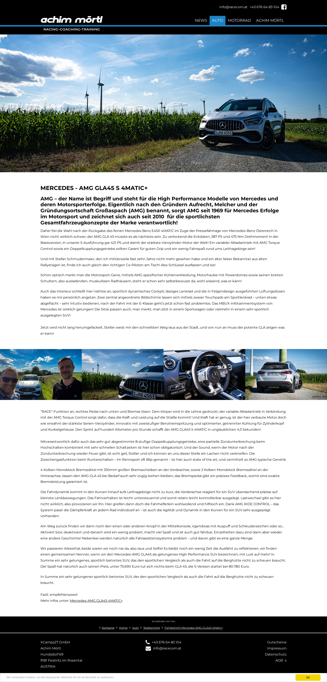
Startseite (108, 627)
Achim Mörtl (270, 20)
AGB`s (281, 660)
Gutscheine (277, 642)
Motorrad (239, 20)
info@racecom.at (167, 648)
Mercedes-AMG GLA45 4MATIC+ (96, 601)
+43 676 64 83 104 (166, 642)
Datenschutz (276, 654)
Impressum (277, 648)
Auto (217, 20)
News (201, 20)
